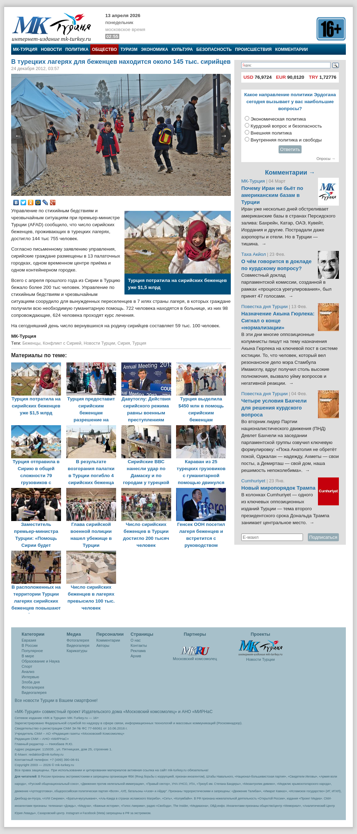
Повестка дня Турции (265, 306)
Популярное (32, 651)
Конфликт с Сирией (62, 343)
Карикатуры (77, 651)
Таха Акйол (253, 254)
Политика (77, 49)
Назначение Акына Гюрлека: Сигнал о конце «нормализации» (277, 320)
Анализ (28, 672)
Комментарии (291, 49)
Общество (104, 49)
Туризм (128, 49)
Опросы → (326, 158)
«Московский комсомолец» (150, 711)
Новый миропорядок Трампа (278, 488)
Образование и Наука (41, 661)
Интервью (30, 677)
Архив (136, 656)
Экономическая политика (278, 119)
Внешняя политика (271, 133)
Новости (51, 49)
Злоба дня (31, 682)
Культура (182, 49)
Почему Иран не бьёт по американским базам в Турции (272, 195)
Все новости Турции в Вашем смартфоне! (56, 700)
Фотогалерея (33, 687)
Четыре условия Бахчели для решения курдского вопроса (274, 408)
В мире (28, 656)
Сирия (123, 343)
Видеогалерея (34, 692)
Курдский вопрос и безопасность (286, 126)
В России (30, 645)
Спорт (27, 666)
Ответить (290, 149)
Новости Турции (99, 343)
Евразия (29, 640)
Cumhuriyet (254, 480)
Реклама (138, 651)
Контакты (139, 645)
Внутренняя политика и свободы (286, 140)
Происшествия (253, 49)
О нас (136, 640)
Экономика (154, 49)
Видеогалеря (78, 645)
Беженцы (31, 343)
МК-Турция (25, 49)
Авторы (102, 645)
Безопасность (213, 49)
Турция (139, 343)
